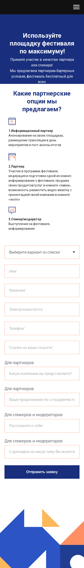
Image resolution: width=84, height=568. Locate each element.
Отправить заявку (42, 472)
